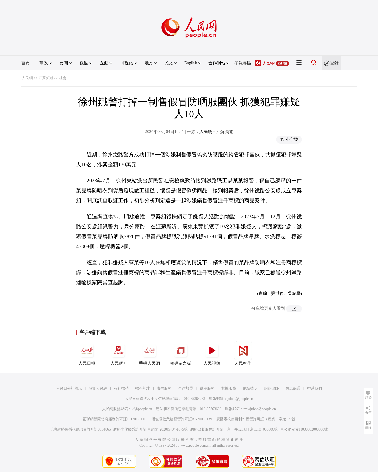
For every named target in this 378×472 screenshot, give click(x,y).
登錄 (334, 63)
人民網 (27, 78)
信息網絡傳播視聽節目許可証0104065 (80, 429)
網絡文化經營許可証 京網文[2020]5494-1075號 (150, 429)
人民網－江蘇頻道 (216, 131)
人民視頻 (212, 353)
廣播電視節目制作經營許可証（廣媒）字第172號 (255, 419)
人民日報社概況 (69, 388)
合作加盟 (185, 388)
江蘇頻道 (46, 78)
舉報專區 (242, 63)
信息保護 (293, 388)
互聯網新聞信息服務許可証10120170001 (115, 419)
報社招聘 (121, 388)
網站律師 (271, 388)
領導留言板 (180, 353)
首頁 (25, 63)
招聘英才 (142, 388)
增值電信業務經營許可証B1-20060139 (181, 419)
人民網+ (118, 353)
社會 (62, 78)
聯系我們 (314, 388)
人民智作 (243, 353)
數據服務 (228, 388)
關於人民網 (98, 388)
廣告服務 (164, 388)
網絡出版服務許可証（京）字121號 (218, 429)
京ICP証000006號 (264, 429)
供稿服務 (207, 388)
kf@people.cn (142, 409)
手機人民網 (149, 353)
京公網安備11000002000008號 (304, 429)
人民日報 (87, 353)
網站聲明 (250, 388)
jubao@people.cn (240, 399)
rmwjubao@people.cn (259, 409)
